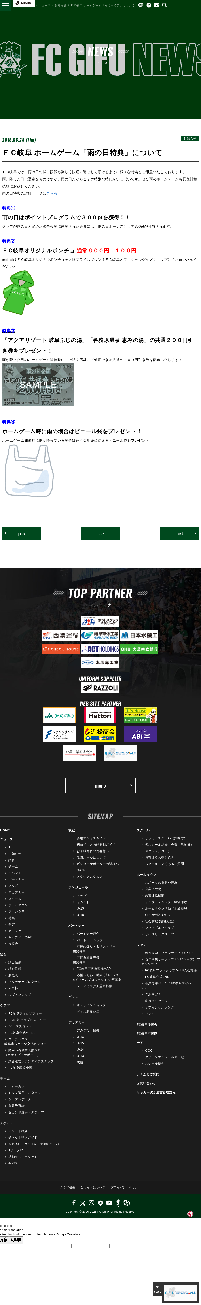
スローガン (16, 1086)
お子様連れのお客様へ (93, 851)
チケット (6, 1123)
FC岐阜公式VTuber (22, 1032)
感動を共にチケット (23, 1156)
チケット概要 (18, 1131)
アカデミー (16, 892)
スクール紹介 (155, 1063)
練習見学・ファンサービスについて (171, 953)
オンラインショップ (91, 1005)
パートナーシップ (89, 940)
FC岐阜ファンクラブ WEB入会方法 (171, 970)
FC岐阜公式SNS (157, 977)
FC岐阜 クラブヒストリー (27, 1020)
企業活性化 (153, 889)
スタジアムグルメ (89, 876)
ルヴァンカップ (19, 994)
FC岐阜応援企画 (20, 1067)
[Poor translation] (16, 1240)
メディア (14, 931)
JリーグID (15, 1150)
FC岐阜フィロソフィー (25, 1013)
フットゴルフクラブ (159, 927)
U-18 (80, 915)
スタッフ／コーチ (158, 851)
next (186, 533)
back (101, 533)
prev (14, 533)
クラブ (5, 1005)
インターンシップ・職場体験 (166, 902)
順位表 (13, 975)
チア (11, 924)
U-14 (80, 1049)
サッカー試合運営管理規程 (156, 1092)
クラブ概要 (67, 1187)
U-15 (80, 908)
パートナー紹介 (88, 933)
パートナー (16, 879)
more (114, 785)
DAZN (81, 870)
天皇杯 (13, 988)
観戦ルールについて (91, 857)
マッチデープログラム (24, 981)
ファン (141, 945)
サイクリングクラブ (159, 934)
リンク (150, 1013)
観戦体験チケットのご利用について (34, 1144)
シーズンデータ (19, 1099)
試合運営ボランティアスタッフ (31, 1061)
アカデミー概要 (88, 1030)
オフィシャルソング (159, 1007)
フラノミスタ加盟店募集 (94, 986)
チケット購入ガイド (23, 1137)
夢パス (13, 1163)
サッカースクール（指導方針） (167, 838)
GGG (149, 1050)
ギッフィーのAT (20, 937)
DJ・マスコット (20, 1026)
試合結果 (14, 962)
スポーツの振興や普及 (161, 882)
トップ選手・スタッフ (24, 1093)
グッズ (13, 885)
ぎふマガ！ (153, 994)
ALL (11, 847)
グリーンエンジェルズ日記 (164, 1057)
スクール (14, 899)
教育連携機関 (155, 895)
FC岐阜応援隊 (147, 1033)
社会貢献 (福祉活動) (159, 921)
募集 (11, 918)
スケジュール (78, 887)
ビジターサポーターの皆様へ (98, 864)
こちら (51, 193)
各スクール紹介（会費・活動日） (169, 844)
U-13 (80, 1056)
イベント (14, 873)
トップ (81, 895)
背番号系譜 (16, 1105)
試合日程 (14, 969)
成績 (80, 1062)
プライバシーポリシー (126, 1187)
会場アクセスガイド (91, 838)
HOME (30, 5)
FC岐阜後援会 (147, 1024)
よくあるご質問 (148, 1074)
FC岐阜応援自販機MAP (94, 968)
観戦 (71, 830)
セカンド (83, 902)
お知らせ (61, 5)
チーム (13, 866)
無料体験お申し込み (159, 857)
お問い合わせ (146, 1083)
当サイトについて (93, 1187)
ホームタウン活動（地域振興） (167, 908)
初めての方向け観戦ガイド (96, 844)
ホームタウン (18, 905)
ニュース (45, 5)
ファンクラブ (18, 911)
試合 (11, 860)
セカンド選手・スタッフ (26, 1112)
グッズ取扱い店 (88, 1011)
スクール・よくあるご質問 (164, 864)
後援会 (13, 943)
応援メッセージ (156, 1001)
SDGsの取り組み (157, 915)
